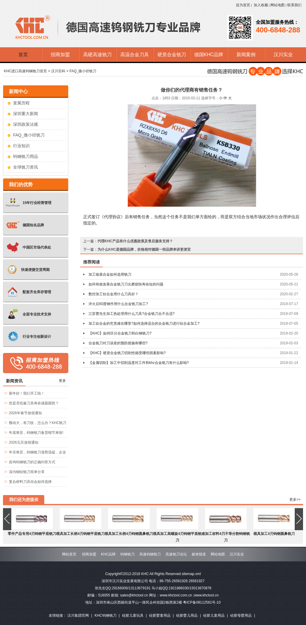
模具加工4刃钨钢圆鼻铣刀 (274, 534)
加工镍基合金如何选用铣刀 (110, 274)
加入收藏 (261, 5)
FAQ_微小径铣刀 (83, 71)
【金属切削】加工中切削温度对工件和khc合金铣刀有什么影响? (139, 363)
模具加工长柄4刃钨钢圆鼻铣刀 (129, 534)
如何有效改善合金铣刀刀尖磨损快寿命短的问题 (126, 284)
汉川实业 (237, 554)
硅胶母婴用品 (241, 615)
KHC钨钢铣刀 (105, 615)
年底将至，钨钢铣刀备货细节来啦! (36, 433)
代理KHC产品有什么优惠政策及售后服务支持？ (135, 241)
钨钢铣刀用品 (25, 156)
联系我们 (294, 5)
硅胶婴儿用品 (187, 615)
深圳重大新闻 (25, 113)
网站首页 (69, 554)
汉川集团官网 (78, 615)
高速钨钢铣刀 (150, 554)
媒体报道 (199, 554)
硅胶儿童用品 (214, 615)
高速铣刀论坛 (176, 554)
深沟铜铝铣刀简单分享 (27, 472)
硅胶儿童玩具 (132, 615)
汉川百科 (58, 71)
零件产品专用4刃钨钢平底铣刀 (32, 534)
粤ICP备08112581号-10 (202, 602)
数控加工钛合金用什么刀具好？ (113, 294)
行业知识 (21, 145)
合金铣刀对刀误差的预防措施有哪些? (118, 343)
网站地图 (277, 5)
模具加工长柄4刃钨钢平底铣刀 (80, 534)
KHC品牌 (108, 554)
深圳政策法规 (25, 124)
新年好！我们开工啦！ (27, 393)
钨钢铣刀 (127, 554)
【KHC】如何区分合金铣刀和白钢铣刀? (120, 333)
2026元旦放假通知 (23, 442)
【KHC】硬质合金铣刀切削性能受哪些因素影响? (127, 353)
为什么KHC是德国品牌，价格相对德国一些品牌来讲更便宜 (144, 249)
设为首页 (243, 5)
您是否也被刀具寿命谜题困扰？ (34, 403)
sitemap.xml (191, 574)
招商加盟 (89, 554)
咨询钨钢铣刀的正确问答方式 (32, 462)
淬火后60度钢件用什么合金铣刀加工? (118, 304)
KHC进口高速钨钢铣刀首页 (25, 71)
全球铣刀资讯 (25, 167)
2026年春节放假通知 (25, 413)
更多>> (295, 499)
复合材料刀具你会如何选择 (30, 482)
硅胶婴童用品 (160, 615)
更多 (62, 381)
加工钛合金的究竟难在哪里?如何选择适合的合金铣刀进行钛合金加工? (144, 323)
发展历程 (21, 102)
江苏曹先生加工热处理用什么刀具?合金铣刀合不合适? (131, 314)
